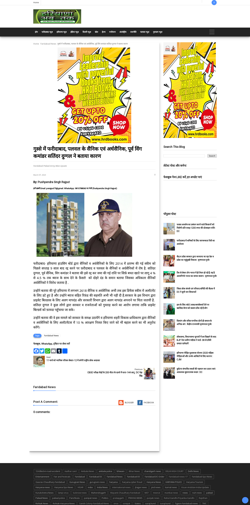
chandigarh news (152, 459)
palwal (209, 480)
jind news (156, 475)
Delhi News (193, 459)
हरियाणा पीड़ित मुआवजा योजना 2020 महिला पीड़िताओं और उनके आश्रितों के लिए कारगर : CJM (195, 356)
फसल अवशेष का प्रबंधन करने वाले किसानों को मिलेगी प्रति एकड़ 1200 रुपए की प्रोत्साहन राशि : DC (196, 227)
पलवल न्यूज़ (144, 32)
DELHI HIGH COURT (174, 459)
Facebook (149, 390)
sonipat (126, 491)
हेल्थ (103, 32)
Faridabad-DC (133, 464)
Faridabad (80, 464)
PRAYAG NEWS (135, 485)
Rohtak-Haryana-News (64, 491)
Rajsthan (203, 485)
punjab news (153, 485)
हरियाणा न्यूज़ (62, 32)
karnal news (171, 475)
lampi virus (63, 480)
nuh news (197, 480)
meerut (156, 480)
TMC (204, 491)
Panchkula (74, 485)
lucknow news (80, 480)
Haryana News (154, 469)
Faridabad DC (95, 464)
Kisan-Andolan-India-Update (195, 475)
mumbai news (171, 480)
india (90, 475)
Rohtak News (42, 491)
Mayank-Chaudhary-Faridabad (125, 480)
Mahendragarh (98, 480)
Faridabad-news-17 (178, 464)
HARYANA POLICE (173, 469)
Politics (105, 485)
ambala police (105, 459)
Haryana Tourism (194, 469)
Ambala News (87, 459)
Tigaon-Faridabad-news (186, 491)
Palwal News (42, 485)
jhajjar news (141, 475)
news (185, 480)
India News (102, 475)
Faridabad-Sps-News (202, 464)
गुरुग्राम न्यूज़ (157, 32)
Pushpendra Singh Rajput (54, 182)
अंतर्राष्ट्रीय (122, 32)
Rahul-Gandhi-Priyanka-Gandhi (179, 485)
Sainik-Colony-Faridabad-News (94, 491)
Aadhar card (71, 459)
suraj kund (150, 491)
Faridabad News (48, 43)
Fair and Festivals (62, 464)
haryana (113, 469)
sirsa (116, 491)
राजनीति (133, 32)
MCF (147, 480)
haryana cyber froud (132, 469)
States (138, 491)
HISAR (80, 475)
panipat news (90, 485)
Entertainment (42, 464)
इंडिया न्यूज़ (74, 32)
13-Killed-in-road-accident (48, 459)
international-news (121, 475)
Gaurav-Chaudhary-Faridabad (50, 469)
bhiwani (120, 459)
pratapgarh (118, 485)
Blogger (129, 390)
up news (40, 496)
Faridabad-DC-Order (154, 464)
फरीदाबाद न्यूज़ (47, 32)
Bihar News (134, 459)
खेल (96, 32)
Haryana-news (43, 475)
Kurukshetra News (45, 480)
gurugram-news (97, 469)
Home (36, 2)
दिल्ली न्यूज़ (87, 32)
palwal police (58, 485)
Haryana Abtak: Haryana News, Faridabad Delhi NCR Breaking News (63, 502)
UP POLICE (53, 496)
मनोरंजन (112, 32)
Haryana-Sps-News (63, 475)
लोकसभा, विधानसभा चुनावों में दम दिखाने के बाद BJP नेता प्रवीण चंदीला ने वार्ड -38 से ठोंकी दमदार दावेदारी (196, 340)
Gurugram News (77, 469)
